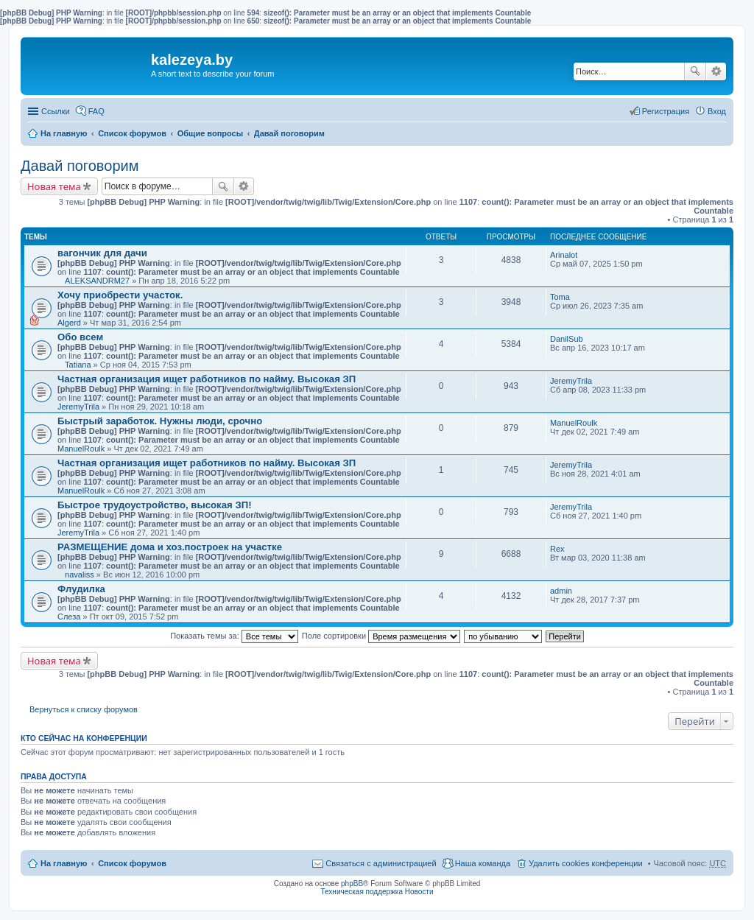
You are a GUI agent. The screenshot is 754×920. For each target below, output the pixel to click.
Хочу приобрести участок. (120, 295)
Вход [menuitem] (717, 111)
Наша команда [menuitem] (482, 863)
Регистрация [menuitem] (665, 111)
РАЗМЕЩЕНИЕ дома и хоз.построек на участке (169, 546)
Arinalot (563, 254)
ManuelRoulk (81, 448)
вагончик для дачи (102, 253)
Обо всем (80, 337)
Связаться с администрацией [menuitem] (380, 863)
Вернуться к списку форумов (83, 709)
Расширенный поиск (716, 71)
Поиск (695, 71)
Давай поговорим (289, 133)
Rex (557, 548)
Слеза (68, 616)
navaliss (79, 574)
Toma (560, 296)
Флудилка (81, 588)
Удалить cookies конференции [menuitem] (586, 863)
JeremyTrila (78, 406)
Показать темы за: (234, 635)
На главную (63, 133)
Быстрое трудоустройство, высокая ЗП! (154, 504)
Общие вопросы (210, 133)
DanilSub (566, 338)
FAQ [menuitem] (96, 111)
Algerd (69, 322)
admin (561, 590)
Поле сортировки (381, 635)
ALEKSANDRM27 (97, 280)
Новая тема (54, 186)
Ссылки (55, 111)
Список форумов (132, 133)
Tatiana (78, 364)
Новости (419, 892)
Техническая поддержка (361, 892)
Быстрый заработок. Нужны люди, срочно (159, 420)
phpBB (352, 883)
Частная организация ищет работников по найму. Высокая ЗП (206, 378)
